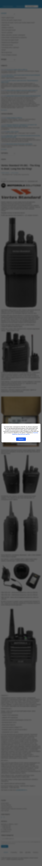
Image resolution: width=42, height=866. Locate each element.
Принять (21, 439)
